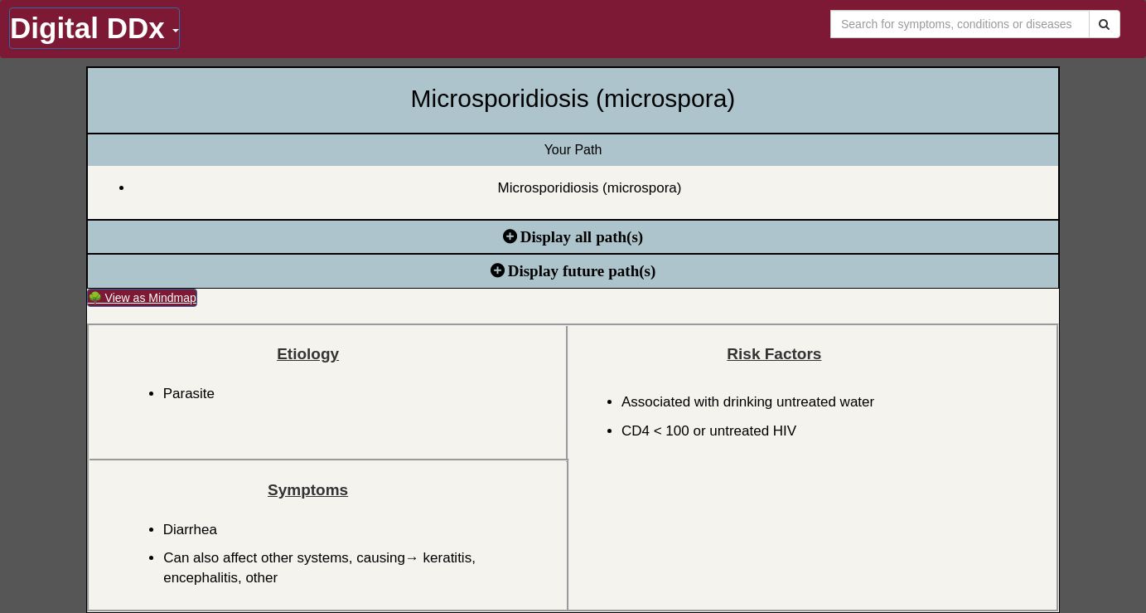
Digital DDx (94, 28)
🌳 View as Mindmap (142, 297)
